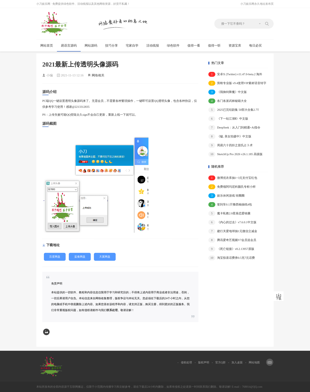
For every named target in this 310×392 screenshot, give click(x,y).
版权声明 (203, 362)
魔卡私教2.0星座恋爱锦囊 (229, 213)
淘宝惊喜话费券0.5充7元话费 (231, 257)
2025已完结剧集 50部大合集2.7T (233, 109)
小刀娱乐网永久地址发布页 (257, 3)
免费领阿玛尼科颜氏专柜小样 (232, 186)
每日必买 (255, 45)
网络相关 (98, 75)
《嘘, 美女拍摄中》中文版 (229, 136)
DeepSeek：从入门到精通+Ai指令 (234, 127)
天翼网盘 (104, 256)
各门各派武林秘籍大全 (227, 100)
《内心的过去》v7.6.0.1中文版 (232, 222)
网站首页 (46, 45)
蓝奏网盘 (79, 256)
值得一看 (195, 45)
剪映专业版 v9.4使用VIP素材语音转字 (237, 83)
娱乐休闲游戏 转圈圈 (226, 195)
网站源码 (93, 45)
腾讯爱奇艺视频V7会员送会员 (232, 240)
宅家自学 (134, 45)
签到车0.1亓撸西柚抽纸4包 (230, 204)
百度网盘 (54, 256)
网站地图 (254, 362)
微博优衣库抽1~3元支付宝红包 (232, 177)
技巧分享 (113, 45)
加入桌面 (237, 362)
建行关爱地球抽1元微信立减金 (232, 231)
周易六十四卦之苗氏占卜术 (230, 145)
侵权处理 (186, 362)
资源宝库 (237, 45)
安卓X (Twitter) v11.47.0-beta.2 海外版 (235, 74)
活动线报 (154, 45)
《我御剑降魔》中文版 (227, 92)
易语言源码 (70, 45)
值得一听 (216, 45)
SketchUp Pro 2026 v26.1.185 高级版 (235, 154)
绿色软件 (175, 45)
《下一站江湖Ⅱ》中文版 (228, 118)
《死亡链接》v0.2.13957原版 (231, 249)
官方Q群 (220, 362)
